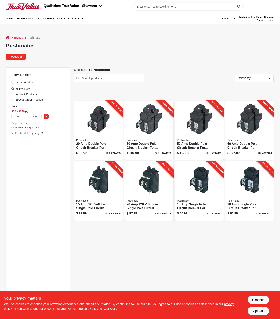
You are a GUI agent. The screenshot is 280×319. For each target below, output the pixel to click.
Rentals (63, 18)
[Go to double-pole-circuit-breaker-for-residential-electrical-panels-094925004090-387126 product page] (249, 130)
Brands (48, 18)
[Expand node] (13, 133)
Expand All (33, 127)
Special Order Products (29, 100)
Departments (27, 18)
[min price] (18, 116)
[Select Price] (46, 116)
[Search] (239, 6)
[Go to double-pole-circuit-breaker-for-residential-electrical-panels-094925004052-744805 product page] (98, 130)
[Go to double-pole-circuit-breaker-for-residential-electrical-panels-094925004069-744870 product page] (148, 130)
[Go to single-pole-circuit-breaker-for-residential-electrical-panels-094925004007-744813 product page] (199, 191)
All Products (22, 89)
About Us (228, 18)
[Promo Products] (12, 82)
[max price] (35, 116)
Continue (258, 299)
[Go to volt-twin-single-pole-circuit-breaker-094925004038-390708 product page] (98, 191)
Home (10, 18)
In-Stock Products (26, 94)
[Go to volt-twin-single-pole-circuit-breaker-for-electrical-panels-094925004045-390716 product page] (148, 191)
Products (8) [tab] (16, 56)
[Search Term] (188, 7)
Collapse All (17, 127)
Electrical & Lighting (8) (29, 133)
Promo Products (25, 82)
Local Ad (78, 18)
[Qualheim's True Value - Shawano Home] (23, 6)
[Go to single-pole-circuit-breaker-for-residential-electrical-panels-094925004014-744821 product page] (249, 191)
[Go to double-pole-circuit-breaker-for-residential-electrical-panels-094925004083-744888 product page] (199, 130)
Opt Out (258, 311)
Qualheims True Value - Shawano (73, 6)
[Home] (7, 38)
